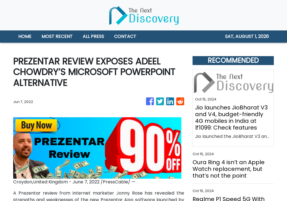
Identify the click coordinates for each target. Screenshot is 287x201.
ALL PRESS (93, 36)
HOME (24, 36)
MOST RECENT (57, 36)
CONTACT (125, 36)
